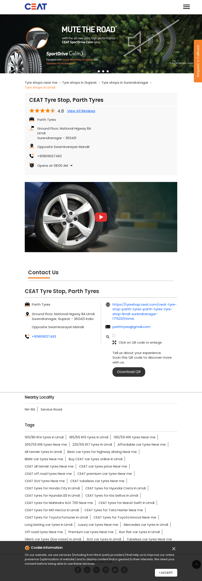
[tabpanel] (101, 44)
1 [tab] (94, 71)
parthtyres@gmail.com (131, 326)
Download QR (129, 371)
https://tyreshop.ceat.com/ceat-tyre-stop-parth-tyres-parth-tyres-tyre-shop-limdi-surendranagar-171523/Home (144, 311)
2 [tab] (99, 71)
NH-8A (30, 409)
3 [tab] (103, 71)
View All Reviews (81, 111)
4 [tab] (108, 71)
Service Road (51, 409)
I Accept (166, 572)
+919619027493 (49, 156)
